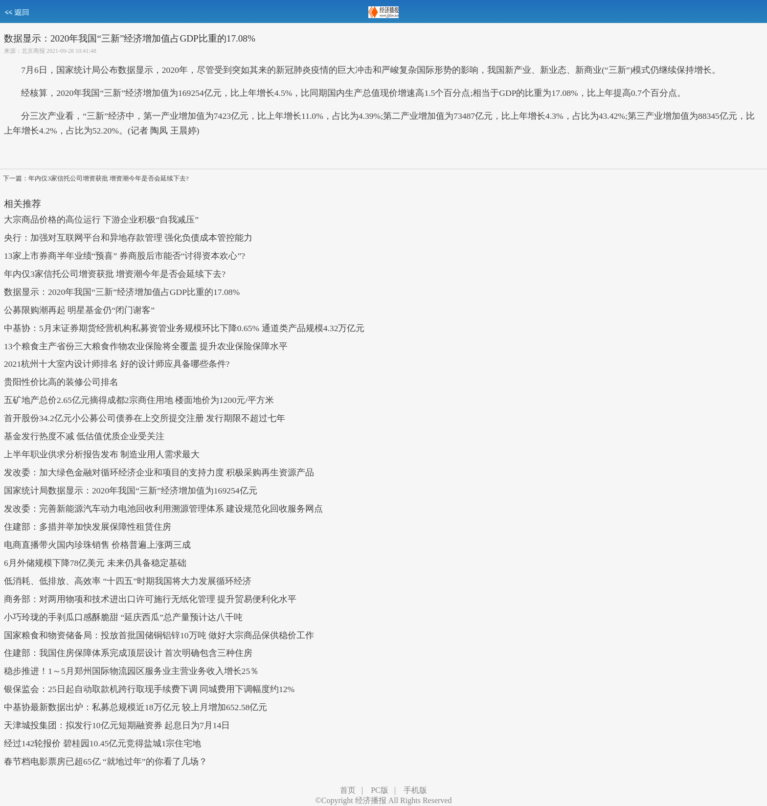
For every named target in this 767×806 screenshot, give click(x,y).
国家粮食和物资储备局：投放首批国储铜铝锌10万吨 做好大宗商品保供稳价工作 (159, 635)
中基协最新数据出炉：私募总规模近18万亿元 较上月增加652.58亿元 (135, 707)
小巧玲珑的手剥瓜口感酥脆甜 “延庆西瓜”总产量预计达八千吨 (123, 617)
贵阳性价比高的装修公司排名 (61, 382)
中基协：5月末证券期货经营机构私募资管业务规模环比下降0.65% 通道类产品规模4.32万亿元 (184, 328)
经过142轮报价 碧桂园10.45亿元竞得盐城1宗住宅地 (102, 743)
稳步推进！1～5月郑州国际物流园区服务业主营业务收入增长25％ (131, 671)
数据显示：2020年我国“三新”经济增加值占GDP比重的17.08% (122, 292)
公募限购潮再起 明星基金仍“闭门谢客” (79, 310)
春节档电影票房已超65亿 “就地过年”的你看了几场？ (105, 761)
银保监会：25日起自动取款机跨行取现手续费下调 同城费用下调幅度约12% (149, 689)
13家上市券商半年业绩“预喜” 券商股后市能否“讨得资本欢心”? (124, 256)
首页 (348, 790)
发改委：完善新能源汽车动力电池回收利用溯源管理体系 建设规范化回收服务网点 (163, 509)
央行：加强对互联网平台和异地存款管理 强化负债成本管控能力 (128, 238)
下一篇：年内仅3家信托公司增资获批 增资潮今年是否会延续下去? (95, 178)
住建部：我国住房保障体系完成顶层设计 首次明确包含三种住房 (128, 653)
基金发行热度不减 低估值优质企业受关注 (84, 436)
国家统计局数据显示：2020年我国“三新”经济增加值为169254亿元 (130, 490)
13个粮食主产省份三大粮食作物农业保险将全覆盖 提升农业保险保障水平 (146, 346)
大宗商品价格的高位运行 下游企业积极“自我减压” (101, 219)
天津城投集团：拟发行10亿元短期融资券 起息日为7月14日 (117, 725)
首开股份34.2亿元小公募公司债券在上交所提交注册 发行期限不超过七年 (144, 418)
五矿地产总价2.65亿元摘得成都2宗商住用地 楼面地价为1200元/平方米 (139, 400)
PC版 (379, 790)
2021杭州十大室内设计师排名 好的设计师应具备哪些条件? (116, 364)
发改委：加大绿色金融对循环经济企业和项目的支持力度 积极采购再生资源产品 (159, 472)
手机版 (415, 790)
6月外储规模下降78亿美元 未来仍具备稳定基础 (95, 563)
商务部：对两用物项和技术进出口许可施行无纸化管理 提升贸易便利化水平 (150, 599)
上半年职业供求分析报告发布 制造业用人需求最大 (102, 454)
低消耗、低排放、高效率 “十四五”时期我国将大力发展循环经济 (127, 581)
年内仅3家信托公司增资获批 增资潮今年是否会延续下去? (115, 274)
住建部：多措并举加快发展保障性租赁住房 (87, 527)
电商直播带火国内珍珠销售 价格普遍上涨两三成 (97, 545)
